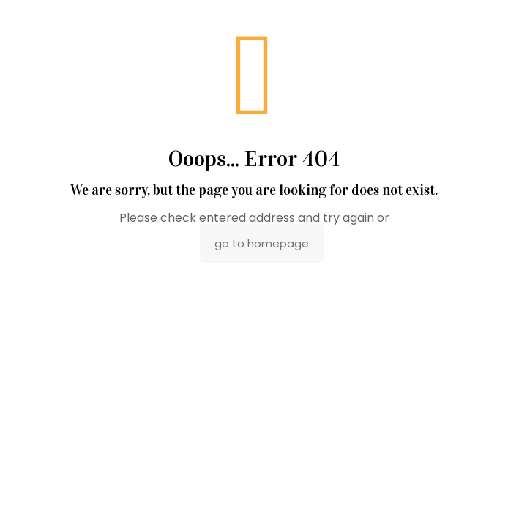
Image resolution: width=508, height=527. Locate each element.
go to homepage (261, 243)
